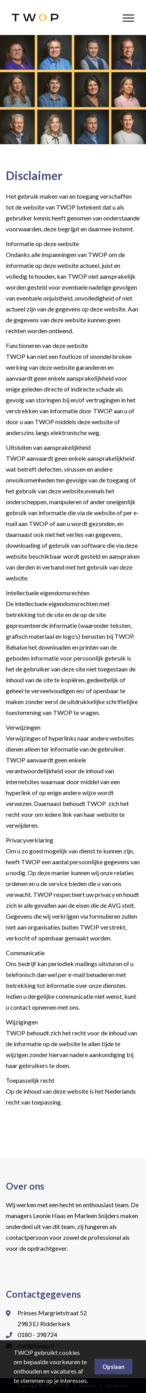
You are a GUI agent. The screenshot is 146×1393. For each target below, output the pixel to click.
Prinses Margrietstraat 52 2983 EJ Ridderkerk (52, 1318)
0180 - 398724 (37, 1334)
